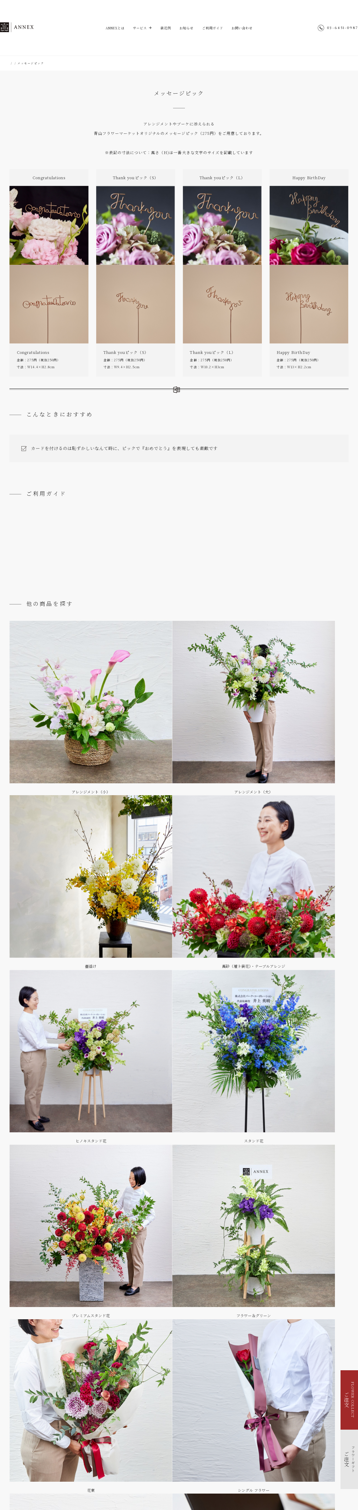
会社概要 (243, 1462)
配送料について (179, 569)
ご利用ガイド (214, 28)
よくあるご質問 (317, 569)
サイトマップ (246, 1444)
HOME (14, 63)
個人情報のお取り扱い (252, 1456)
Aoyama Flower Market (124, 1487)
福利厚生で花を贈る (29, 1459)
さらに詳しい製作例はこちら (115, 396)
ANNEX (28, 28)
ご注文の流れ (40, 569)
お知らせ (186, 28)
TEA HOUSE (186, 1487)
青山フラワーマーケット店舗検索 (260, 1475)
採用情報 (243, 1469)
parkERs (209, 1487)
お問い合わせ (246, 28)
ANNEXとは (110, 28)
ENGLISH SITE (248, 1450)
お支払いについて (248, 569)
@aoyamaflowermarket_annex (275, 1431)
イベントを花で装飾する (32, 1448)
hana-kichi (160, 1487)
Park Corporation (237, 1487)
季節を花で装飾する (29, 1453)
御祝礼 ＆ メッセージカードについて (110, 572)
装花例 (164, 28)
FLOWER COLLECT (31, 1436)
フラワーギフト (36, 63)
